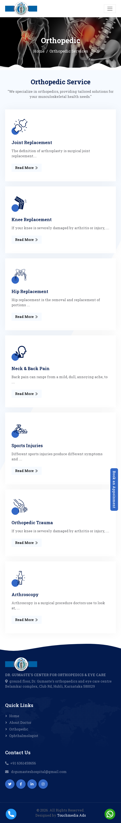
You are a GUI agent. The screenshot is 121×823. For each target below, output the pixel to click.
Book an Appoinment (114, 489)
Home (39, 51)
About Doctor (20, 722)
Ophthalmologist (23, 735)
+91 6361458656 (23, 763)
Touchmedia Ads (71, 815)
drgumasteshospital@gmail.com (39, 771)
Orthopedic (18, 729)
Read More (26, 167)
